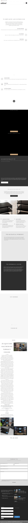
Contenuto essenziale (9, 369)
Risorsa (8, 386)
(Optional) (14, 477)
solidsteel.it (2, 399)
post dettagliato (7, 413)
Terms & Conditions (25, 522)
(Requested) (7, 464)
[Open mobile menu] (24, 3)
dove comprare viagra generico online (7, 416)
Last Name (2, 512)
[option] (14, 60)
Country (2, 515)
